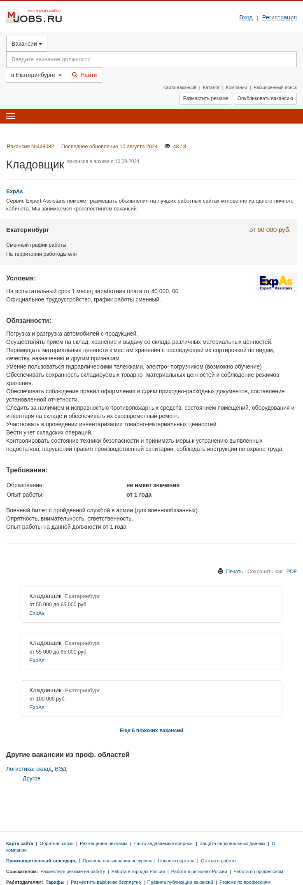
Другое (32, 778)
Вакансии (27, 43)
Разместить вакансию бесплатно (106, 882)
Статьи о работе (218, 860)
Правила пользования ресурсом (117, 860)
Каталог (211, 87)
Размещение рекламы (103, 843)
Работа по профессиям (258, 871)
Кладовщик (45, 595)
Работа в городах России (138, 871)
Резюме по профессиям (244, 882)
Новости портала (176, 860)
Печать (234, 571)
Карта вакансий (180, 87)
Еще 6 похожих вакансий (151, 730)
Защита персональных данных (233, 843)
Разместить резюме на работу (72, 871)
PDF (292, 571)
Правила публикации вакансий (180, 882)
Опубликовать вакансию (265, 98)
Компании (236, 87)
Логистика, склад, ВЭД (36, 769)
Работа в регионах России (199, 871)
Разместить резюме (205, 98)
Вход (246, 17)
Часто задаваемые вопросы (163, 843)
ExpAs (36, 613)
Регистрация (279, 17)
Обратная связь (56, 843)
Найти (84, 75)
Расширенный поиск (275, 87)
